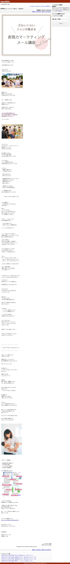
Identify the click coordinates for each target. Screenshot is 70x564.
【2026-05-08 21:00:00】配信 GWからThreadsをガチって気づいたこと (17, 555)
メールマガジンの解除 (47, 543)
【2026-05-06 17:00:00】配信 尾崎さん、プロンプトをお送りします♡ (17, 560)
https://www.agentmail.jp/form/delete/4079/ (10, 520)
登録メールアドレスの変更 (47, 544)
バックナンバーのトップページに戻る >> (40, 6)
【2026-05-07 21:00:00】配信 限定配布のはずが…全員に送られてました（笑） (19, 559)
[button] (61, 23)
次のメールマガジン (46, 11)
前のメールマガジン (36, 11)
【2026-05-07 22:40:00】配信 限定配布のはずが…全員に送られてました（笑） (19, 557)
